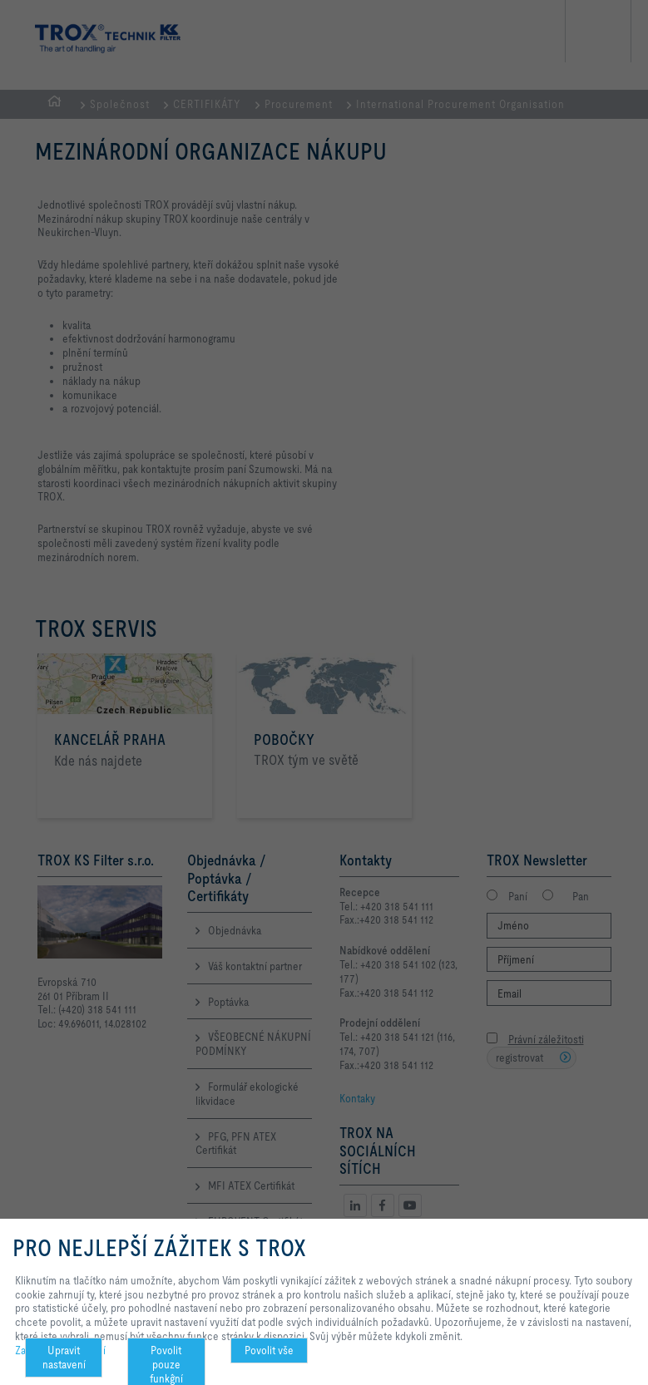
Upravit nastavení (64, 1357)
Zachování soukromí (60, 1350)
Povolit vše (269, 1350)
